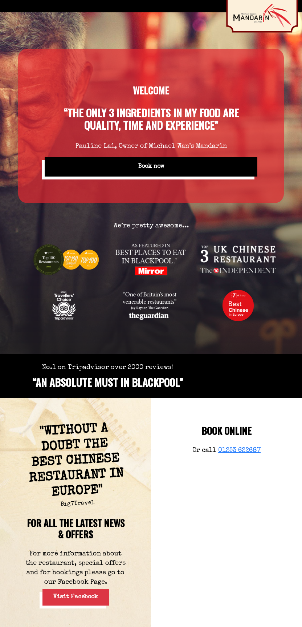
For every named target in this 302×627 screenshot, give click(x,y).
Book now (151, 167)
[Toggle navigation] (10, 6)
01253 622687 (239, 450)
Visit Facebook (75, 597)
